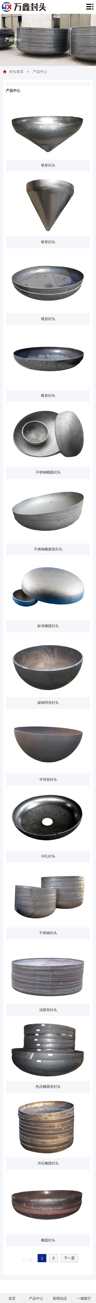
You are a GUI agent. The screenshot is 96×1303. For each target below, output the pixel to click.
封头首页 (16, 72)
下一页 (69, 1258)
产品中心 (40, 72)
